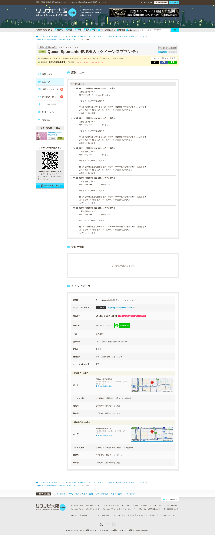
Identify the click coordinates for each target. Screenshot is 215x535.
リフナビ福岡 (130, 494)
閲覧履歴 (120, 30)
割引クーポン (46, 112)
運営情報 (131, 515)
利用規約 (153, 515)
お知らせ (73, 515)
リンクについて (129, 509)
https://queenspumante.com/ (115, 307)
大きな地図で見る (104, 386)
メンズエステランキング (111, 509)
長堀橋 (41, 47)
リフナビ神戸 (73, 494)
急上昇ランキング (92, 509)
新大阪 (69, 30)
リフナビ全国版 (43, 494)
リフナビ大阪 (60, 494)
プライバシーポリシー (167, 515)
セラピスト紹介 (50, 96)
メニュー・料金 (47, 104)
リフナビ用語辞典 (171, 505)
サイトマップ (142, 515)
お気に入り (131, 30)
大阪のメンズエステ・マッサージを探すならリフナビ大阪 (108, 530)
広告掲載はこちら (155, 509)
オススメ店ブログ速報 (130, 505)
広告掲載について (86, 515)
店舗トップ (45, 74)
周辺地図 (44, 119)
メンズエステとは (76, 509)
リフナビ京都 (87, 494)
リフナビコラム (156, 505)
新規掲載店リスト (92, 505)
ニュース (44, 82)
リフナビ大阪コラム (106, 30)
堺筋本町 (59, 30)
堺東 (86, 30)
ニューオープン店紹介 (110, 505)
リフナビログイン (118, 515)
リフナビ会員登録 (102, 515)
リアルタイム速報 (76, 505)
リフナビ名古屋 (102, 494)
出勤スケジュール (50, 89)
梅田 (94, 30)
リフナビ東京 (116, 494)
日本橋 (78, 30)
